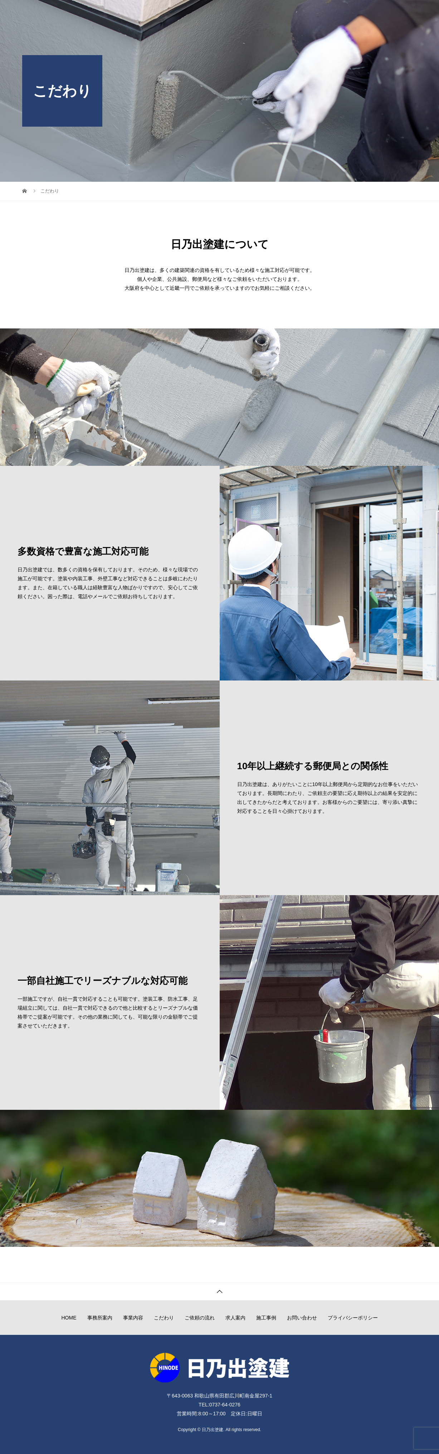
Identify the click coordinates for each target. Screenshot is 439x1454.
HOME (163, 12)
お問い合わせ (396, 12)
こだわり (258, 12)
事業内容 (228, 12)
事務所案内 (194, 12)
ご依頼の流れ (294, 12)
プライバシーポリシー (353, 1318)
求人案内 (330, 12)
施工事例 (361, 12)
